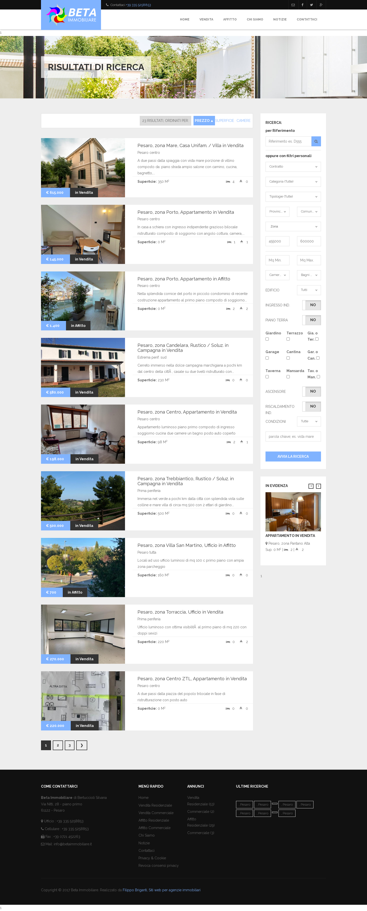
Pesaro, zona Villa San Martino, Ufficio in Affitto (187, 545)
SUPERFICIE (224, 121)
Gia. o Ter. (313, 336)
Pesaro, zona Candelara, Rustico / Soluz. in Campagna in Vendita (183, 348)
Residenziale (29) (201, 825)
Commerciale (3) (200, 833)
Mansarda (293, 373)
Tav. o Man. (314, 374)
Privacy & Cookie (152, 858)
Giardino (272, 336)
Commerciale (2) (200, 812)
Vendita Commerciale (156, 813)
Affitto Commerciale (154, 828)
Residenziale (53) (200, 804)
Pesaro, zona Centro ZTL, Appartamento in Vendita (192, 678)
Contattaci (307, 19)
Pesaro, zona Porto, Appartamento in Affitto (184, 278)
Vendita (206, 19)
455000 (278, 241)
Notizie (280, 19)
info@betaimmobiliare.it (73, 844)
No (313, 305)
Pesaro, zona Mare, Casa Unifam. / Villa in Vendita (191, 145)
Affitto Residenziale (153, 820)
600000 (309, 241)
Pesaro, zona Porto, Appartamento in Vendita (186, 212)
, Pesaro (244, 804)
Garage (272, 354)
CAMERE (243, 121)
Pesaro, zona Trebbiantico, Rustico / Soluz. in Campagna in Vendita (186, 481)
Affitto (230, 19)
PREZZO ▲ (204, 121)
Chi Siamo (255, 19)
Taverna (272, 373)
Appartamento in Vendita (290, 536)
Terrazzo (293, 336)
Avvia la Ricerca (293, 456)
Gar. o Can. (314, 355)
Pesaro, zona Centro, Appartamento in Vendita (187, 412)
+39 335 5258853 (138, 5)
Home (185, 19)
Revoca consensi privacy (158, 866)
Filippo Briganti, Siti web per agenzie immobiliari (161, 890)
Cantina (293, 354)
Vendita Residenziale (155, 805)
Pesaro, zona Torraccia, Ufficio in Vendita (180, 612)
